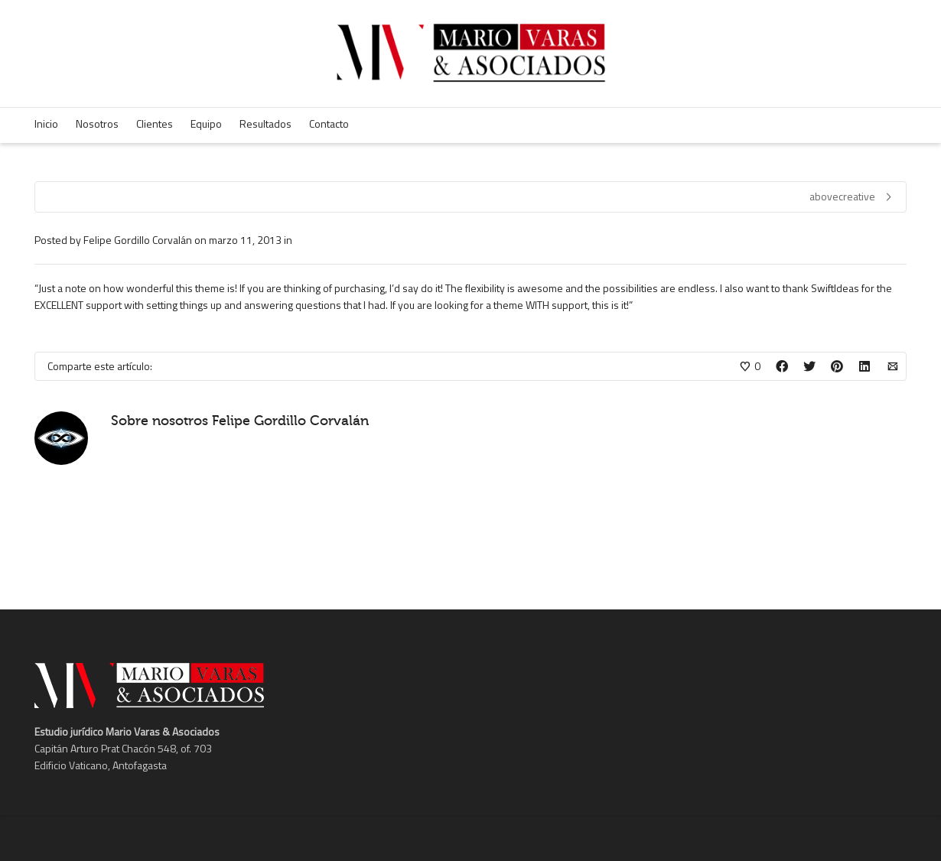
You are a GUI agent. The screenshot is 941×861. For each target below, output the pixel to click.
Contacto (329, 123)
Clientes (154, 123)
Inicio (46, 123)
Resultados (265, 123)
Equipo (206, 123)
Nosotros (97, 123)
